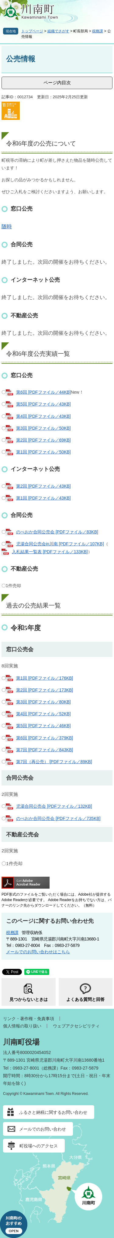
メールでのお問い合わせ (42, 1129)
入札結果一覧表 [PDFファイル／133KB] (50, 551)
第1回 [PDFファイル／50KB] (43, 451)
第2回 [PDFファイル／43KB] (43, 486)
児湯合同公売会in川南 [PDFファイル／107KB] (60, 543)
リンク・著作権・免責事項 (28, 1018)
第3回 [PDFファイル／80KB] (43, 701)
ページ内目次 (57, 82)
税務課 (97, 31)
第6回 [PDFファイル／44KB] (43, 392)
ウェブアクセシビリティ (76, 1025)
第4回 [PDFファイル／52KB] (43, 713)
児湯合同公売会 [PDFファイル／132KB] (54, 806)
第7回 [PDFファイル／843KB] (44, 749)
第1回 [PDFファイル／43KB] (43, 498)
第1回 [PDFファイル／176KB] (44, 678)
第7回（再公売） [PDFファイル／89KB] (54, 761)
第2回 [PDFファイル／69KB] (43, 440)
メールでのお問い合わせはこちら (38, 951)
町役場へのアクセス (38, 1145)
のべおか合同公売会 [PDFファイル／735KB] (58, 818)
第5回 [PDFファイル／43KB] (43, 404)
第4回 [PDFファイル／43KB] (43, 416)
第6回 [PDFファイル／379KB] (44, 737)
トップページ (32, 31)
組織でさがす (58, 31)
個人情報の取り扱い (22, 1025)
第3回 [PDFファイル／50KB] (43, 428)
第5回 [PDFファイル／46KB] (43, 725)
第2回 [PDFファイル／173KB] (44, 690)
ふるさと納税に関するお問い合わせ (53, 1112)
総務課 (49, 1068)
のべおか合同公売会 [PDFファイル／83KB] (57, 531)
